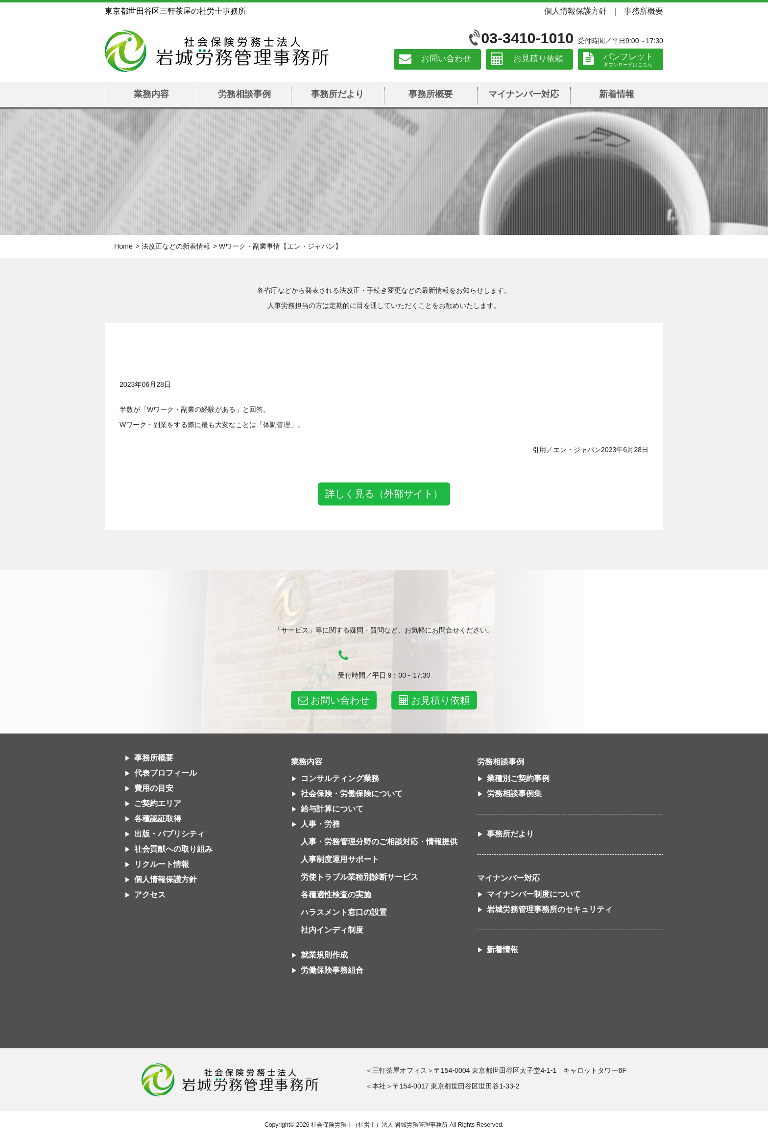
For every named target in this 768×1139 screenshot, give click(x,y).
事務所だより (337, 94)
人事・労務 (320, 824)
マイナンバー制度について (534, 894)
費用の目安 (153, 788)
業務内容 (151, 94)
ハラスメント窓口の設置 (344, 912)
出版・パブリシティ (169, 834)
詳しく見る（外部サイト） (384, 493)
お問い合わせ (446, 59)
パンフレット (628, 56)
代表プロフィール (165, 773)
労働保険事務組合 (332, 970)
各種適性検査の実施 (336, 894)
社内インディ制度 (332, 930)
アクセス (150, 894)
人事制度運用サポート (340, 859)
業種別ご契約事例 (518, 778)
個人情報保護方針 (575, 10)
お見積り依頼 (538, 59)
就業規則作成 (324, 955)
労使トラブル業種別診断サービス (359, 877)
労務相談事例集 (514, 793)
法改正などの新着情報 (176, 246)
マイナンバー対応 (523, 94)
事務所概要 (643, 10)
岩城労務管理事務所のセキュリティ (549, 909)
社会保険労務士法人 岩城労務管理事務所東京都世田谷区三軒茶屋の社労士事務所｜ (230, 1079)
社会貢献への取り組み (173, 849)
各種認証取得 (157, 818)
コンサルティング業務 (340, 778)
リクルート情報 (161, 864)
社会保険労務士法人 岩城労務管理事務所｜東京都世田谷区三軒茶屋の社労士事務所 (217, 51)
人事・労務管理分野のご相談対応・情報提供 (379, 841)
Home (123, 246)
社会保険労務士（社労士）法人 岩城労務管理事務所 (379, 1124)
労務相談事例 (244, 94)
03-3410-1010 (527, 38)
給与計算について (332, 809)
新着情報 (616, 94)
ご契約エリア (157, 803)
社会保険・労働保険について (352, 793)
